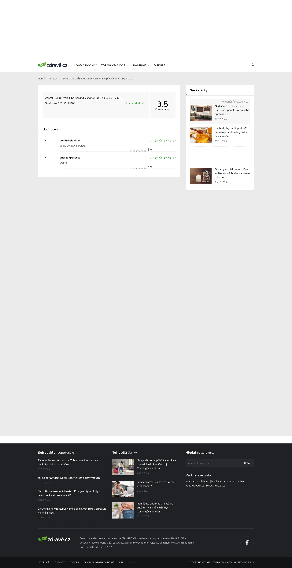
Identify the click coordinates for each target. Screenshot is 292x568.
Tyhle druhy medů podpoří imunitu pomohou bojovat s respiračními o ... (231, 132)
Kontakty (59, 562)
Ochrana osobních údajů (98, 562)
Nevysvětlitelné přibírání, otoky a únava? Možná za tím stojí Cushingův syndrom (156, 464)
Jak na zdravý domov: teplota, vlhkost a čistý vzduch (69, 478)
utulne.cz (205, 481)
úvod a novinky (85, 65)
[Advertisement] (146, 30)
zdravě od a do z (114, 65)
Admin (131, 562)
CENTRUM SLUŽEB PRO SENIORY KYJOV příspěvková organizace (97, 78)
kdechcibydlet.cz (195, 485)
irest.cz (209, 485)
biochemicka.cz (219, 481)
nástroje (141, 65)
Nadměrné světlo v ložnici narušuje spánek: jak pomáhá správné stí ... (232, 110)
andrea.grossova (70, 157)
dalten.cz (220, 485)
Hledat (246, 463)
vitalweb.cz (192, 481)
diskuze (159, 65)
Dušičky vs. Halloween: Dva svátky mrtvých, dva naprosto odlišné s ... (232, 173)
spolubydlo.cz (238, 481)
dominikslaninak (70, 140)
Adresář (53, 78)
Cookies (74, 562)
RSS (121, 562)
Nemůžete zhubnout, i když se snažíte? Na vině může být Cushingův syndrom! (155, 507)
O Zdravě (43, 562)
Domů (41, 78)
